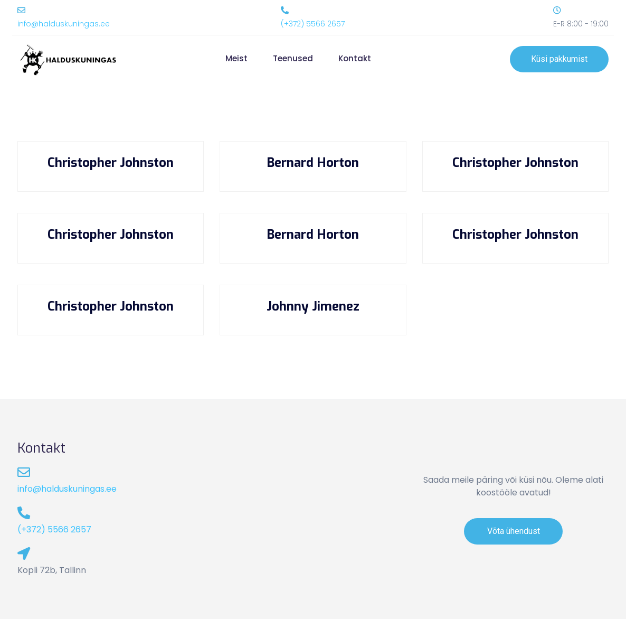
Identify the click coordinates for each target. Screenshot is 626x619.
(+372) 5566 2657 (313, 23)
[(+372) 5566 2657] (285, 10)
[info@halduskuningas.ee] (21, 10)
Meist (236, 58)
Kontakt (354, 58)
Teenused (293, 58)
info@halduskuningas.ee (63, 23)
